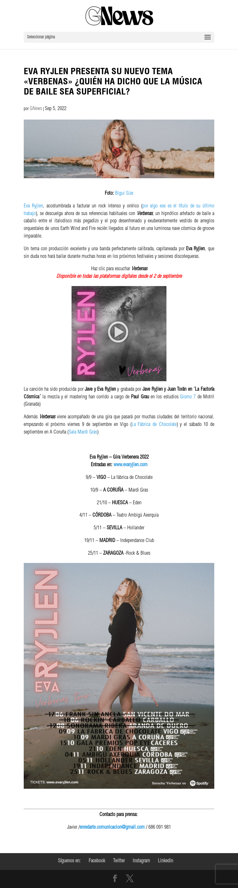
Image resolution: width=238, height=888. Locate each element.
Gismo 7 (188, 397)
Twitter (119, 861)
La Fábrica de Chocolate (154, 425)
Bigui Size (124, 193)
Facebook (97, 861)
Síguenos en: (69, 861)
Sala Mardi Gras (83, 432)
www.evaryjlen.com (130, 465)
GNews (36, 109)
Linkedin (165, 861)
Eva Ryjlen (33, 206)
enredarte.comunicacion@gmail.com (112, 827)
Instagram (141, 861)
